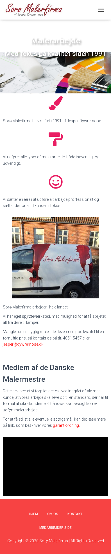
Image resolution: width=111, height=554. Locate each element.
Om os (52, 514)
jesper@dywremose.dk (23, 344)
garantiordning (66, 425)
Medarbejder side (55, 528)
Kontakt (74, 514)
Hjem (33, 514)
